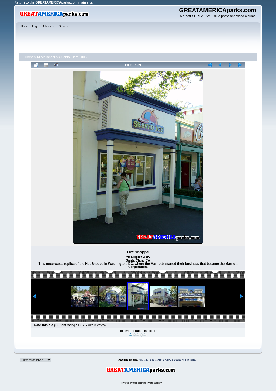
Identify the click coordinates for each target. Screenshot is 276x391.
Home (29, 57)
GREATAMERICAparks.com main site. (64, 2)
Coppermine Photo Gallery (147, 383)
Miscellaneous (47, 57)
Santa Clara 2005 (74, 57)
